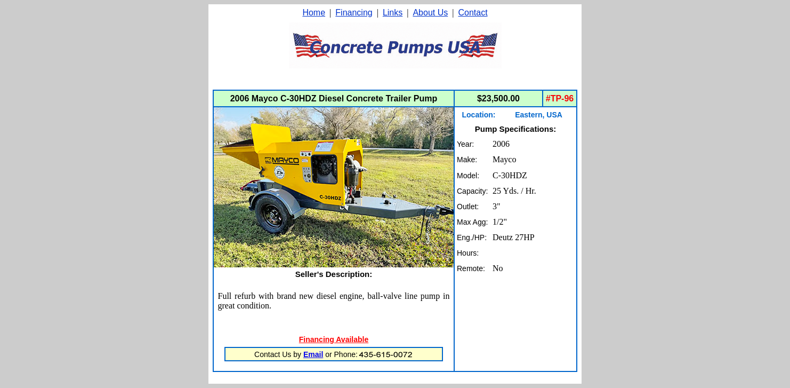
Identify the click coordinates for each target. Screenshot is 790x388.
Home (313, 12)
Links (392, 12)
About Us (430, 12)
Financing (353, 12)
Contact (472, 12)
